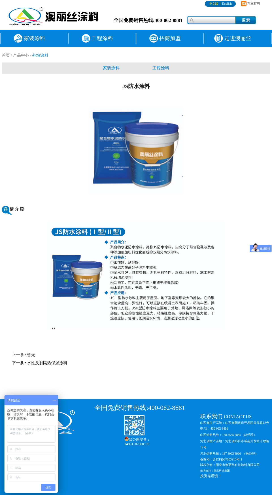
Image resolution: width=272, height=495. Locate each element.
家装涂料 (34, 38)
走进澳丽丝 (237, 38)
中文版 (213, 3)
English (227, 3)
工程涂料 (102, 38)
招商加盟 (170, 38)
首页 (6, 55)
